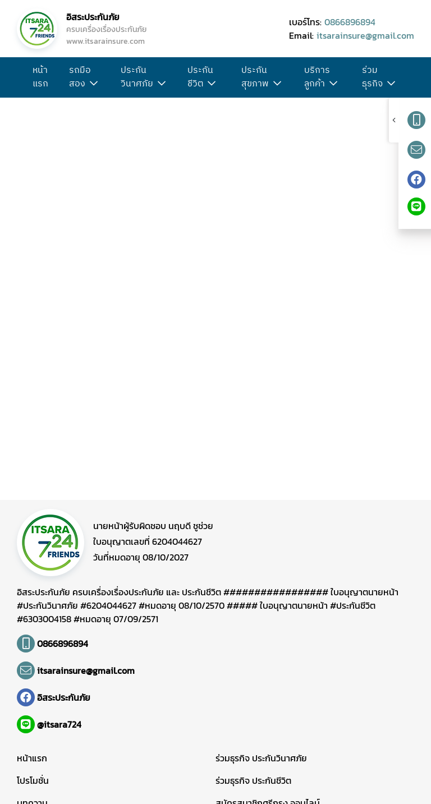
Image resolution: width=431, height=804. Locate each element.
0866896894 (349, 22)
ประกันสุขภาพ (255, 77)
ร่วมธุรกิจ (372, 77)
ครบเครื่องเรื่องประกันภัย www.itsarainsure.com (106, 35)
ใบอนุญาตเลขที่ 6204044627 (147, 541)
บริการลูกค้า (317, 77)
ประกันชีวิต (200, 77)
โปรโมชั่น (33, 780)
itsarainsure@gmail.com (365, 35)
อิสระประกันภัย (93, 17)
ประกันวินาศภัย (137, 77)
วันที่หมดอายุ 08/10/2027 (141, 557)
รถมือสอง (80, 77)
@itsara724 (59, 724)
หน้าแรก (40, 77)
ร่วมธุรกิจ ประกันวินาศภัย (261, 758)
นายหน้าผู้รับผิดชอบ (153, 525)
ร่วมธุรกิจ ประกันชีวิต (253, 780)
